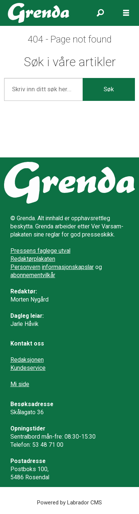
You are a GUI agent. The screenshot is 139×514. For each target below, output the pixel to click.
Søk (108, 89)
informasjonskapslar (68, 266)
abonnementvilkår (32, 275)
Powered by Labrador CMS (69, 502)
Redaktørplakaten (32, 258)
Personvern (25, 266)
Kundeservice (28, 367)
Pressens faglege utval (40, 250)
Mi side (19, 384)
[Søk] (100, 13)
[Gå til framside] (38, 13)
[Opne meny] (126, 13)
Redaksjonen (27, 359)
